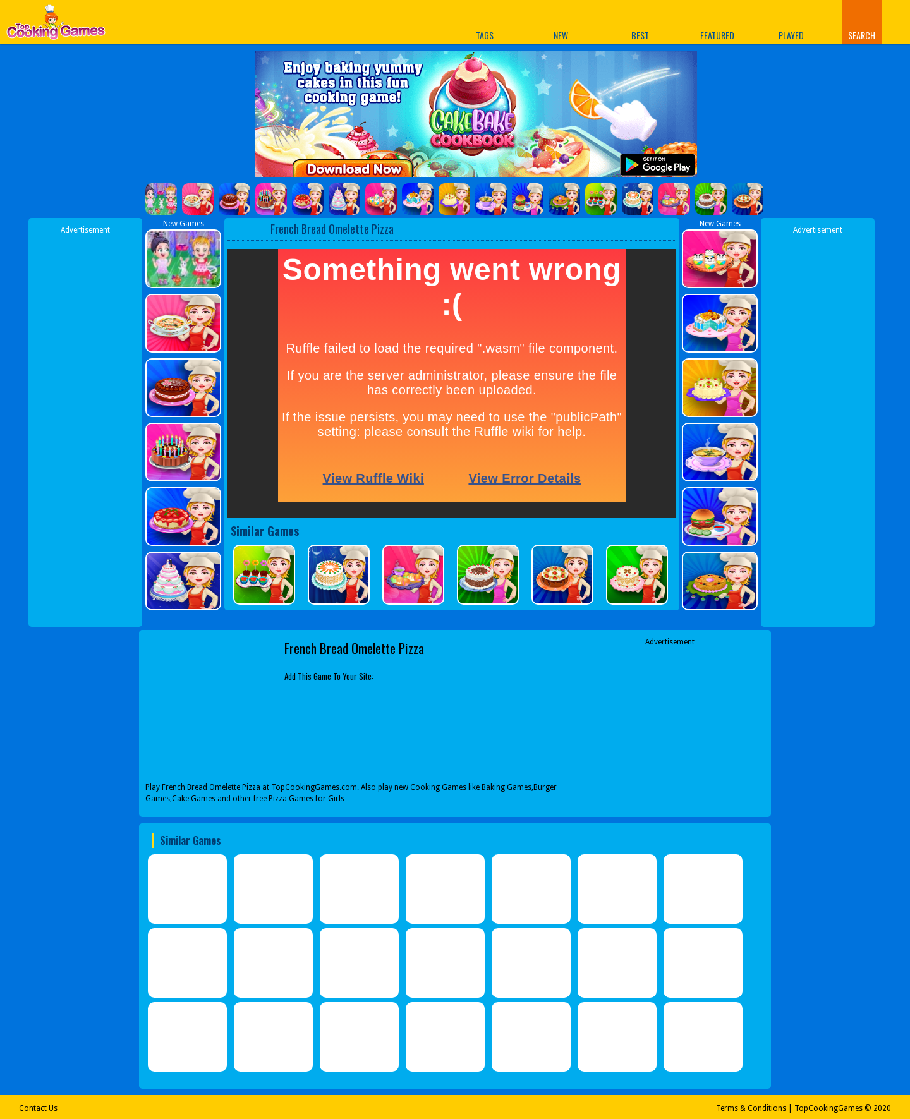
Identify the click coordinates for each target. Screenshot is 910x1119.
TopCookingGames (828, 1108)
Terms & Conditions (751, 1108)
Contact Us (38, 1108)
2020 (882, 1108)
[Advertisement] (85, 425)
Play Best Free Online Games (56, 25)
